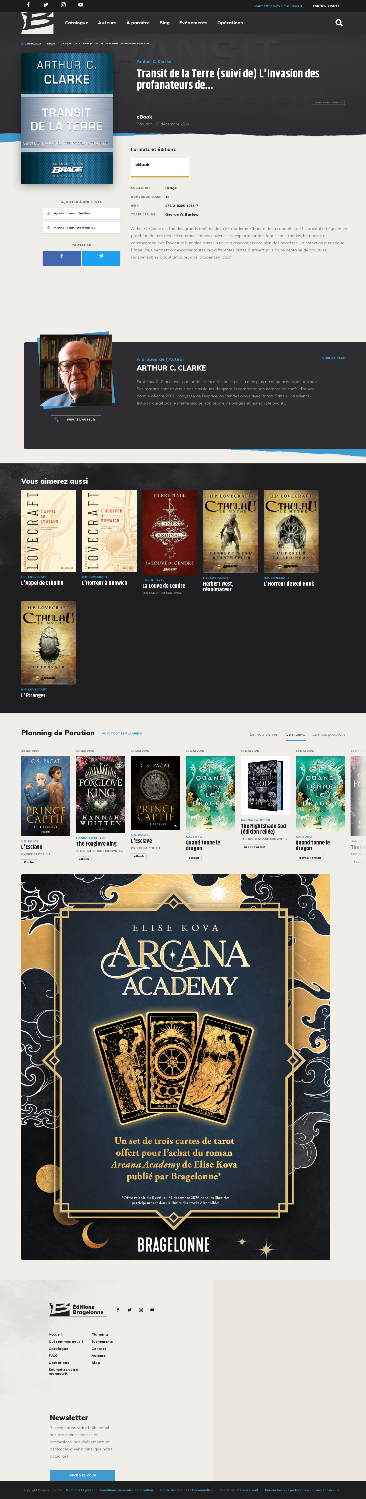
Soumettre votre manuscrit (277, 6)
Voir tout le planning (122, 733)
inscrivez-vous (82, 1475)
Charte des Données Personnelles (186, 1490)
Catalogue (76, 22)
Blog (165, 22)
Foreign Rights (326, 6)
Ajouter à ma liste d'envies (69, 227)
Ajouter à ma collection (66, 213)
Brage (51, 43)
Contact (99, 1348)
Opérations (230, 22)
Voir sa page (333, 358)
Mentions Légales (79, 1490)
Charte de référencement (238, 1490)
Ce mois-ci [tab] (296, 734)
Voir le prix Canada (328, 102)
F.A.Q (53, 1355)
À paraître (138, 22)
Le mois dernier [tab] (264, 734)
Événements (193, 22)
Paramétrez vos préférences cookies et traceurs (302, 1490)
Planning (100, 1334)
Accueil (55, 1334)
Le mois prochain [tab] (329, 734)
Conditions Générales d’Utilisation (126, 1490)
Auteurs (107, 22)
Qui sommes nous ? (66, 1341)
